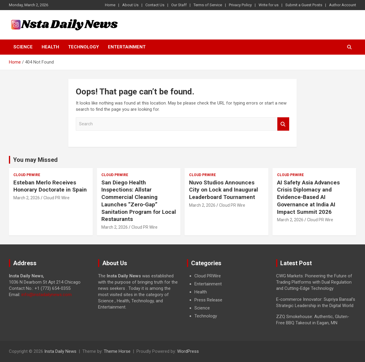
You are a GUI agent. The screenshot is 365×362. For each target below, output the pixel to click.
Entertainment (127, 47)
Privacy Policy (240, 5)
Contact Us (154, 5)
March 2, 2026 (26, 197)
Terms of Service (207, 5)
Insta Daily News (60, 351)
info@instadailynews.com (46, 294)
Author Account (342, 5)
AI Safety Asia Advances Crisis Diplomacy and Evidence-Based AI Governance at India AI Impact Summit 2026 (308, 197)
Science (23, 47)
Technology (83, 47)
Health (50, 47)
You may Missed (35, 159)
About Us (130, 5)
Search (283, 124)
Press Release (208, 300)
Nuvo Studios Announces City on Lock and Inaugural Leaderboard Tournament (223, 189)
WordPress (188, 351)
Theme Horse (117, 351)
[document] (227, 296)
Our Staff (179, 5)
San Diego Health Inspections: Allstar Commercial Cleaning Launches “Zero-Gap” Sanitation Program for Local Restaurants (138, 200)
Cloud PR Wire (56, 197)
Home (110, 5)
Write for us (269, 5)
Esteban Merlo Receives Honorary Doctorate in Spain (50, 186)
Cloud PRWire (26, 175)
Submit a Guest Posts (303, 5)
